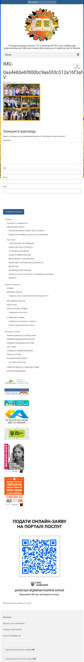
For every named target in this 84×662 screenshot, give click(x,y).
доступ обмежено (17, 623)
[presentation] (22, 200)
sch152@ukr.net (14, 636)
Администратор (12, 82)
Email (5, 177)
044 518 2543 (16, 630)
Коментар (7, 140)
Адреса (6, 623)
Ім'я (5, 168)
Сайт (4, 186)
